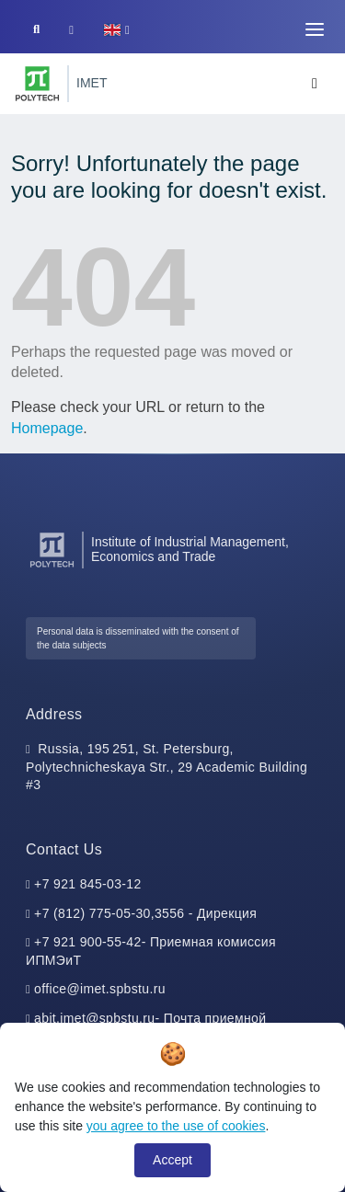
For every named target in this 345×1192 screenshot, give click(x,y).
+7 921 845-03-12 (88, 884)
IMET (91, 82)
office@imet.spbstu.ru (100, 988)
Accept (172, 1159)
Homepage (47, 428)
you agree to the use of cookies (176, 1125)
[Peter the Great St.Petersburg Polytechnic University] (37, 84)
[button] (116, 30)
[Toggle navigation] (314, 29)
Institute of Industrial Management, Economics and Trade (190, 549)
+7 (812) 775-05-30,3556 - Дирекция (145, 913)
